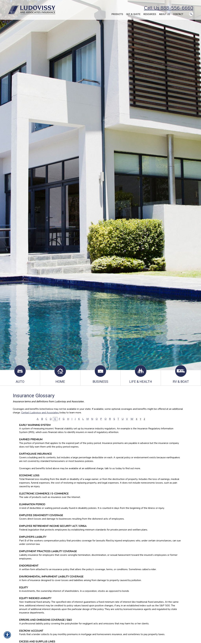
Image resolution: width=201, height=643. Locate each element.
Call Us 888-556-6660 (168, 8)
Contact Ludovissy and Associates (40, 412)
